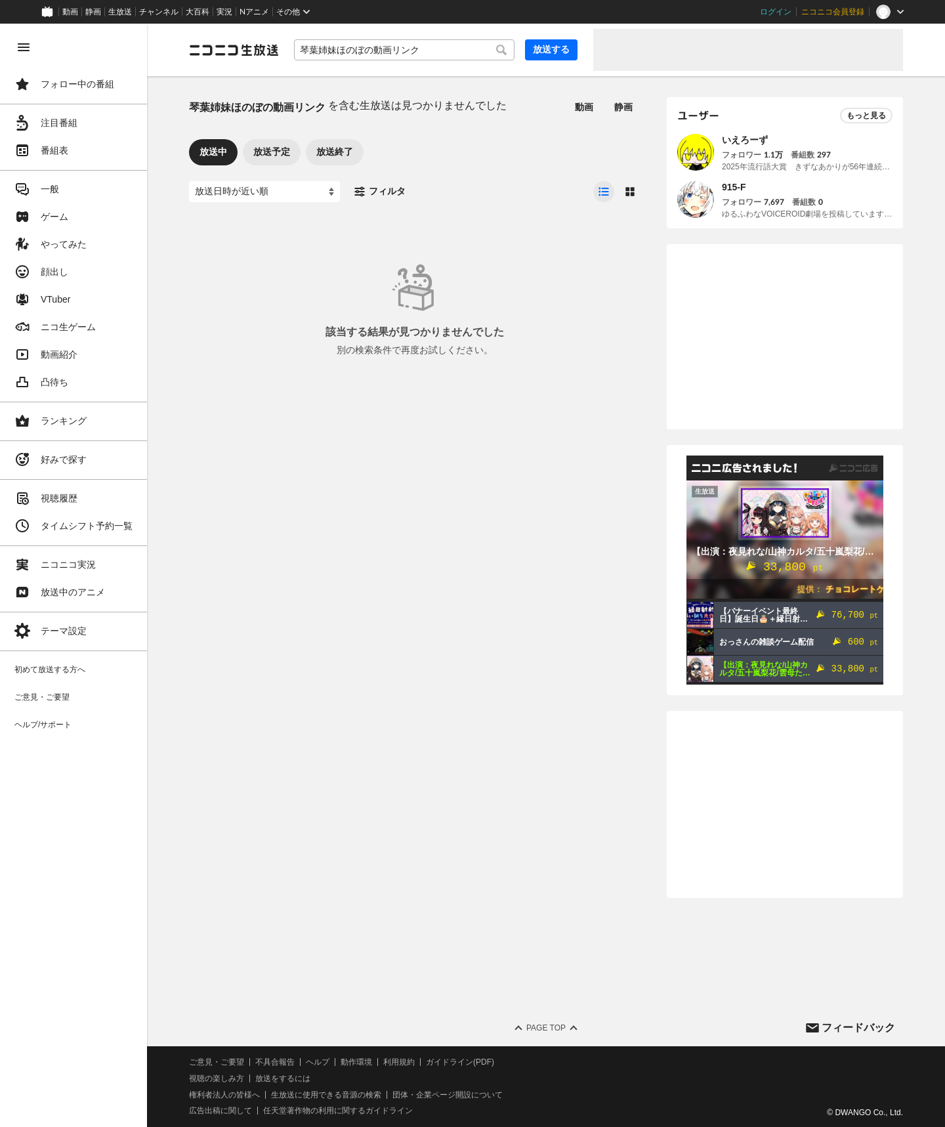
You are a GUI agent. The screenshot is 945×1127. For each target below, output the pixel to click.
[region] (73, 575)
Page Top (546, 1027)
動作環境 (356, 1062)
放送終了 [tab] (334, 151)
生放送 (120, 12)
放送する (551, 49)
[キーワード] (404, 49)
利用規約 (399, 1062)
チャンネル (158, 12)
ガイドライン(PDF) (460, 1062)
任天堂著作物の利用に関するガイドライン (338, 1111)
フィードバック (858, 1027)
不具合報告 (275, 1062)
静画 (93, 12)
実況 (224, 12)
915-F (734, 187)
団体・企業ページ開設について (447, 1095)
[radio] (603, 191)
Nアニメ (254, 12)
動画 (70, 12)
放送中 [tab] (213, 151)
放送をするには (282, 1078)
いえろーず (745, 140)
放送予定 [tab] (271, 151)
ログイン (775, 12)
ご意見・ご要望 (216, 1062)
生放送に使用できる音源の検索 (326, 1095)
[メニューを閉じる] (23, 47)
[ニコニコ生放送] (233, 50)
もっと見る (866, 115)
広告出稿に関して (220, 1110)
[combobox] (404, 49)
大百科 (197, 12)
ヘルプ (317, 1062)
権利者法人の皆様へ (224, 1094)
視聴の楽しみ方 (216, 1078)
